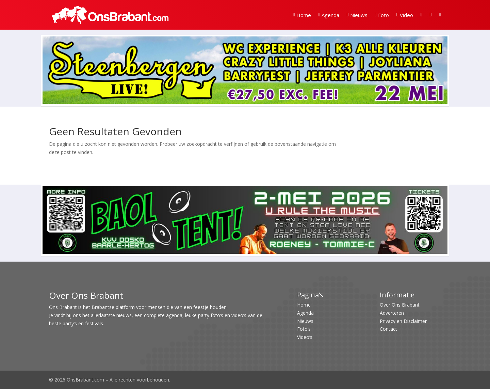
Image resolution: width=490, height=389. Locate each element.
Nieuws (357, 15)
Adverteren (392, 313)
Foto (382, 15)
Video (404, 15)
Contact (388, 329)
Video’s (304, 337)
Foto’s (304, 329)
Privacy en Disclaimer (403, 321)
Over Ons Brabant (400, 304)
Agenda (328, 15)
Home (302, 15)
